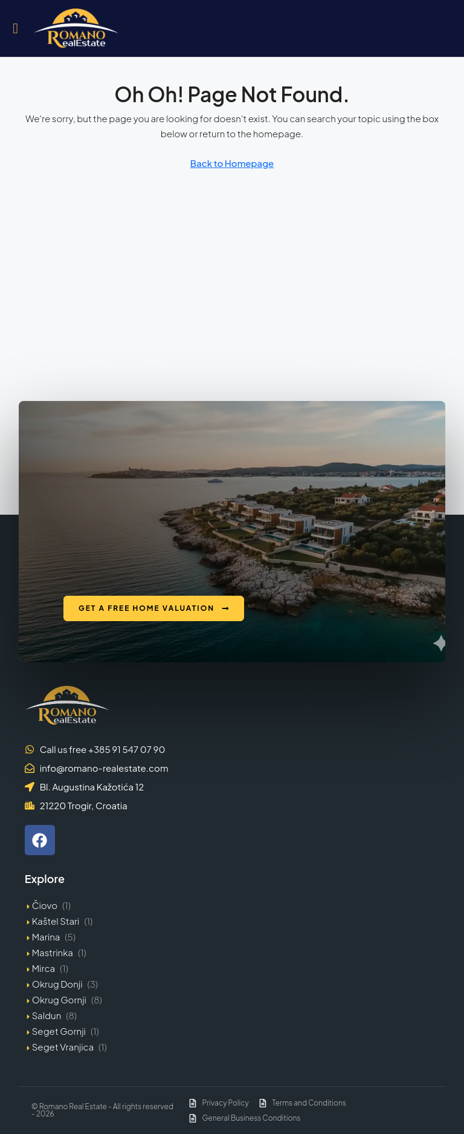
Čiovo (44, 905)
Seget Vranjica (63, 1046)
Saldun (47, 1015)
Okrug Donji (57, 983)
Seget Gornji (59, 1031)
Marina (46, 936)
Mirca (43, 968)
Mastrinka (52, 952)
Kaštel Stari (56, 921)
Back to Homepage (232, 163)
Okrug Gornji (59, 999)
